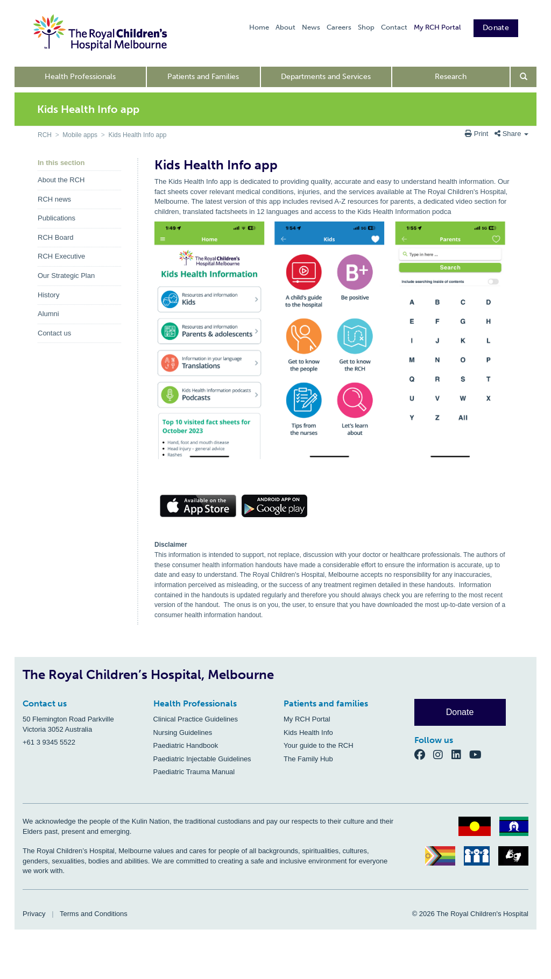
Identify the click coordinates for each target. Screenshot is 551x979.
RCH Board (55, 237)
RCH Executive (61, 256)
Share (511, 134)
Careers (339, 27)
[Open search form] (524, 77)
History (48, 295)
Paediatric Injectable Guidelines (202, 759)
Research (451, 76)
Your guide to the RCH (319, 745)
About (285, 27)
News (311, 27)
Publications (56, 218)
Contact (394, 27)
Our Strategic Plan (66, 275)
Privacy (34, 914)
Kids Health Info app (137, 135)
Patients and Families (203, 76)
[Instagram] (442, 754)
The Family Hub (308, 759)
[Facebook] (424, 754)
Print (477, 134)
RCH (45, 135)
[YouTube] (478, 754)
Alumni (48, 314)
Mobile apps (79, 135)
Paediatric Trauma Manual (194, 772)
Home (259, 27)
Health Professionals (80, 76)
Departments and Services (326, 76)
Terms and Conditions (94, 914)
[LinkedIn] (460, 754)
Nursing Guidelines (183, 732)
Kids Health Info (308, 732)
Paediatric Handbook (185, 745)
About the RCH (61, 180)
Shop (366, 27)
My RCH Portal (437, 27)
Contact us (54, 333)
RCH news (54, 199)
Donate (496, 27)
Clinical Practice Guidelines (195, 719)
